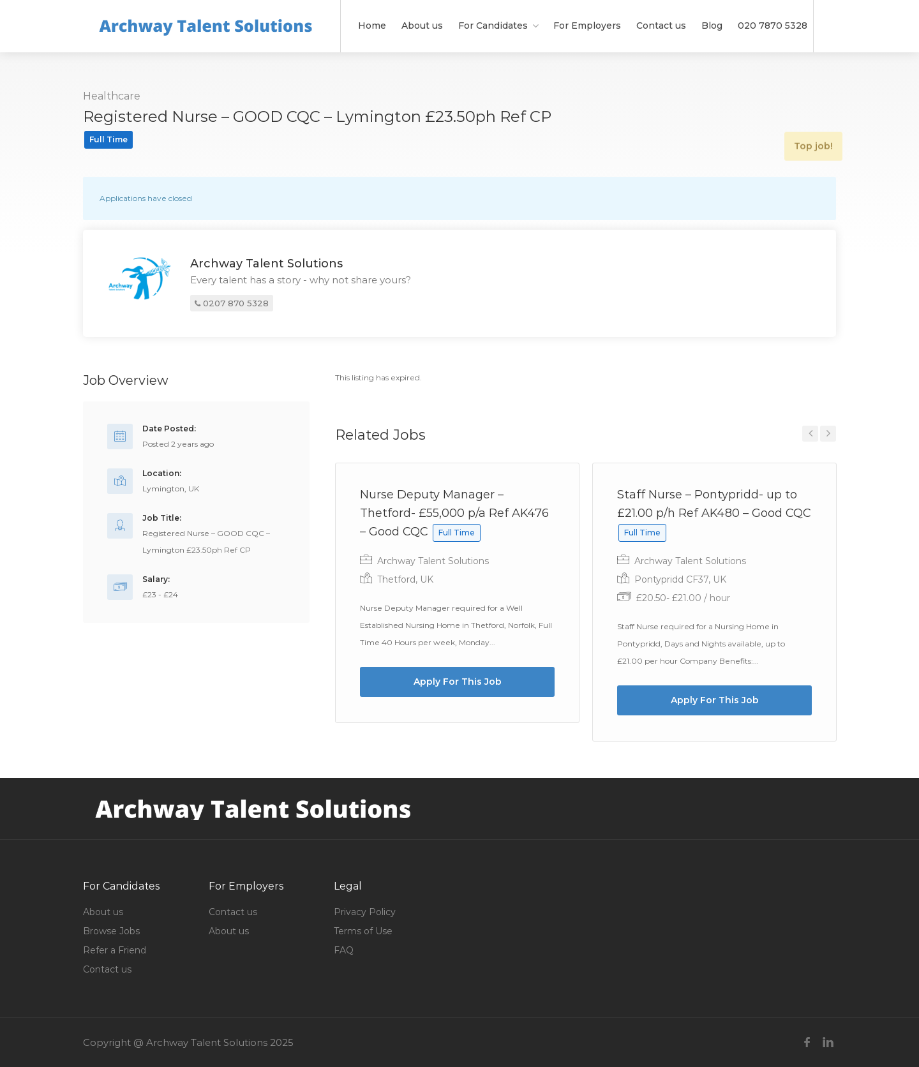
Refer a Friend (114, 950)
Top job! (807, 119)
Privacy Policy (365, 912)
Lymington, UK (170, 488)
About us (422, 25)
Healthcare (111, 96)
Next (828, 434)
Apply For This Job (458, 681)
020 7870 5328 (772, 25)
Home (372, 25)
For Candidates (493, 25)
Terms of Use (363, 931)
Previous (810, 434)
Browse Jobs (111, 931)
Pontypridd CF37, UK (680, 579)
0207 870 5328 (232, 304)
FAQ (344, 950)
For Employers (587, 25)
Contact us (661, 25)
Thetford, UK (405, 579)
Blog (711, 25)
